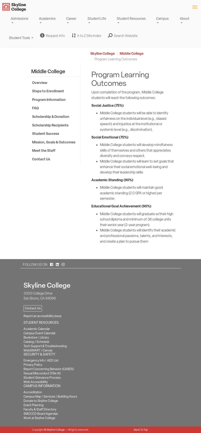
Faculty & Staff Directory (40, 409)
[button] (123, 35)
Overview (39, 82)
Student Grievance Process (42, 378)
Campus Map (32, 396)
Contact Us (41, 159)
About (184, 18)
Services (49, 396)
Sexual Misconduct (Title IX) (42, 373)
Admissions (19, 18)
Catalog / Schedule (36, 342)
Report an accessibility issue (42, 316)
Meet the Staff (43, 150)
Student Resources (131, 18)
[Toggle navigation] (195, 6)
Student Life (97, 18)
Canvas (47, 350)
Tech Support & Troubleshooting (45, 346)
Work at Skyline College (39, 418)
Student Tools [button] (21, 39)
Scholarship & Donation (50, 116)
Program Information (49, 99)
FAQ (35, 108)
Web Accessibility (36, 382)
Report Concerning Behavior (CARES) (49, 369)
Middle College (131, 53)
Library (44, 337)
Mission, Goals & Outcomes (53, 142)
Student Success (45, 133)
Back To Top (141, 429)
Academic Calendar (37, 329)
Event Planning (33, 405)
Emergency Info (34, 360)
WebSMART (32, 350)
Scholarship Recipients (50, 125)
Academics (47, 18)
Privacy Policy (33, 365)
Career (71, 18)
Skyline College (102, 53)
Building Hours (67, 396)
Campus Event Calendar (40, 333)
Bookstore (30, 337)
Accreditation (33, 392)
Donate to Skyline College (41, 401)
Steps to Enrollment (48, 91)
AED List (52, 360)
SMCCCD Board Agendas (41, 414)
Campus (162, 18)
